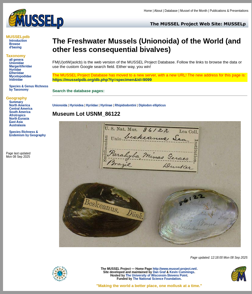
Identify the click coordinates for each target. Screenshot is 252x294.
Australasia (17, 125)
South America (19, 112)
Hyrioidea (77, 105)
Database (171, 10)
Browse (14, 44)
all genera (16, 59)
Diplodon (145, 105)
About (158, 10)
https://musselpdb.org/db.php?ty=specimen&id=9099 (102, 79)
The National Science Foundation (157, 278)
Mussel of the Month (193, 10)
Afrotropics (17, 115)
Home (148, 10)
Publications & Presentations (229, 10)
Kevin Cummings (182, 272)
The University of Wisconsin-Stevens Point (156, 275)
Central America (20, 108)
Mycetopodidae (20, 76)
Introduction (18, 40)
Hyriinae (106, 105)
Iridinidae (15, 79)
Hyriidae (15, 69)
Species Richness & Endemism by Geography (27, 133)
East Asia (16, 122)
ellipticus (159, 105)
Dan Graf (159, 272)
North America (19, 105)
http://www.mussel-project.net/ (175, 268)
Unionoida (59, 105)
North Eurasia (19, 118)
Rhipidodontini (125, 105)
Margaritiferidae (20, 66)
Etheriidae (16, 73)
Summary (16, 102)
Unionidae (16, 63)
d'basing (15, 47)
